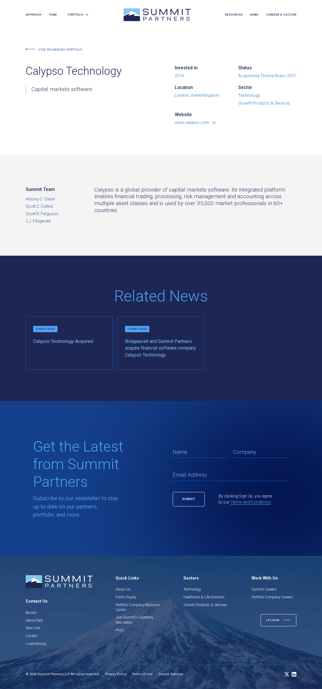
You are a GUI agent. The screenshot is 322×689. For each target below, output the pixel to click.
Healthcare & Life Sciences (204, 597)
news (254, 14)
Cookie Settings (170, 674)
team (53, 14)
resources (234, 14)
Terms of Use (142, 674)
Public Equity (126, 597)
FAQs (120, 630)
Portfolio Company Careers (272, 597)
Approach (34, 14)
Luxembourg (36, 643)
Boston (31, 612)
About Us (123, 589)
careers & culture (281, 14)
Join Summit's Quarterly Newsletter (134, 619)
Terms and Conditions (250, 502)
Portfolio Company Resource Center (137, 607)
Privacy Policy (115, 674)
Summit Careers (264, 589)
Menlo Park (34, 620)
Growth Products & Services (205, 605)
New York (33, 628)
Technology (192, 589)
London (32, 636)
